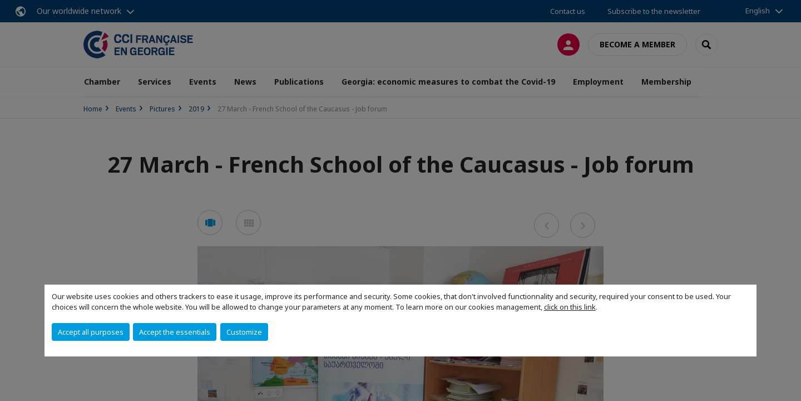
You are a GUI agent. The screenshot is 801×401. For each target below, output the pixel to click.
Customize (244, 332)
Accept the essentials (174, 332)
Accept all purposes (90, 332)
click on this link (570, 307)
